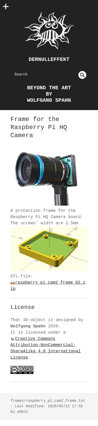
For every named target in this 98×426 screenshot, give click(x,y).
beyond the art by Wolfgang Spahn (49, 94)
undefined (82, 75)
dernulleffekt (48, 59)
